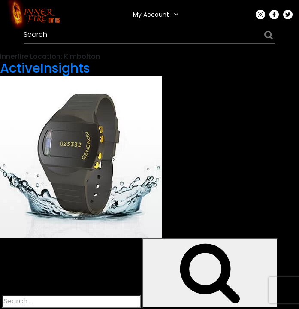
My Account (151, 14)
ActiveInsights (45, 68)
